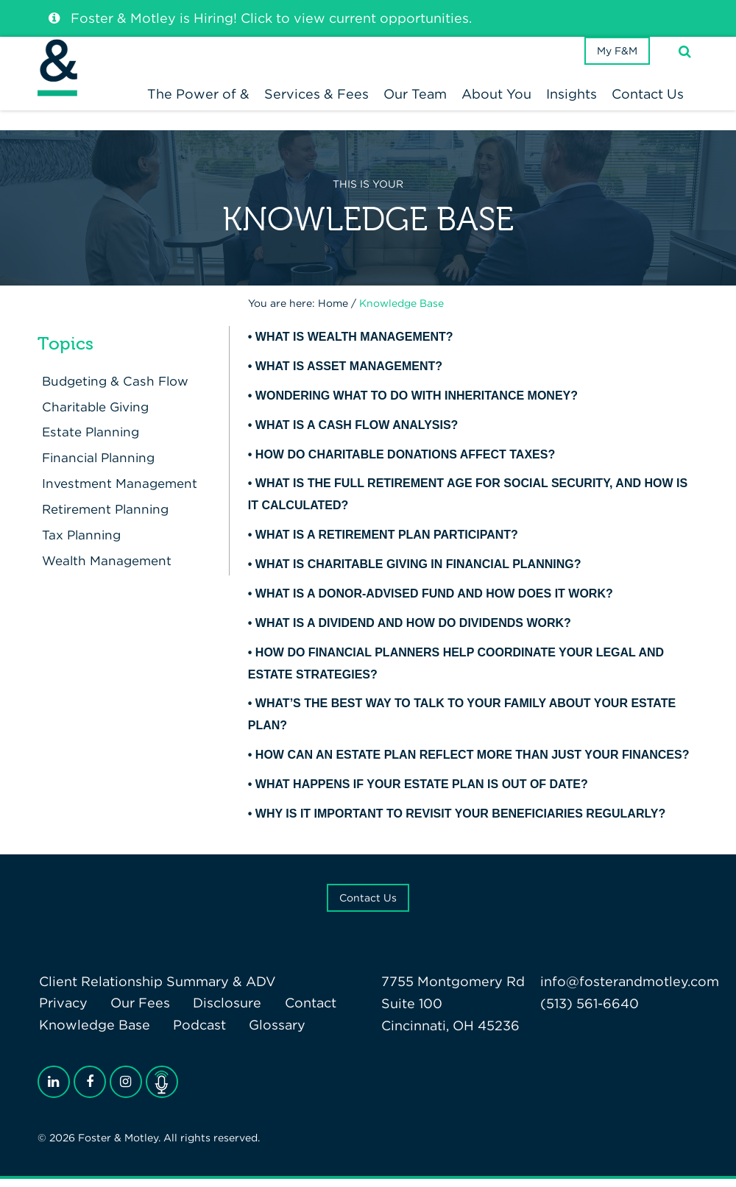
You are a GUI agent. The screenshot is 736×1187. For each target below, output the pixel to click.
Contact (298, 1010)
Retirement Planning (104, 517)
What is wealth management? (354, 345)
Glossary (269, 1033)
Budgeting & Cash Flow (115, 389)
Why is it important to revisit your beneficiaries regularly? (460, 821)
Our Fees (135, 1010)
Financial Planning (97, 465)
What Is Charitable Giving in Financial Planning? (418, 572)
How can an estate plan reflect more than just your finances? (472, 763)
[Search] (684, 68)
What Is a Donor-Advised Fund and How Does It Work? (434, 601)
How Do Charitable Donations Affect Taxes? (405, 462)
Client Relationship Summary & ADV (156, 988)
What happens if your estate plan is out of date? (421, 792)
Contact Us (368, 905)
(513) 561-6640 (589, 1010)
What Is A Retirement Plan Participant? (386, 542)
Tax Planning (79, 542)
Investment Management (118, 491)
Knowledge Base (93, 1033)
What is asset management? (348, 374)
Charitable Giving (94, 414)
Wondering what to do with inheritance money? (416, 403)
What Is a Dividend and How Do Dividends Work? (413, 630)
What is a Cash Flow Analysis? (357, 432)
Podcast (194, 1033)
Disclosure (219, 1010)
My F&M (613, 69)
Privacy (62, 1010)
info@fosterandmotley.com (629, 988)
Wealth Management (105, 568)
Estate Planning (88, 439)
